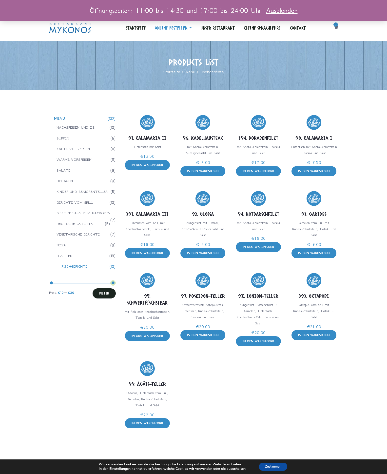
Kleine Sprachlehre (262, 28)
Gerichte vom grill (75, 202)
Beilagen (65, 181)
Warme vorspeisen (74, 159)
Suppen (63, 138)
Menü (190, 72)
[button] (336, 28)
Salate (63, 170)
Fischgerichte (74, 266)
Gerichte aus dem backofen (83, 213)
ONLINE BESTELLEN (173, 28)
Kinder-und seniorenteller (82, 191)
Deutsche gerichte (75, 223)
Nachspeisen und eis (76, 127)
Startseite (136, 28)
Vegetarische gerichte (78, 234)
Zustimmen (273, 466)
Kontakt (298, 28)
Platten (65, 256)
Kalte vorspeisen (73, 149)
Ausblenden (282, 10)
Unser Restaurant (217, 28)
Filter (104, 293)
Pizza (61, 245)
